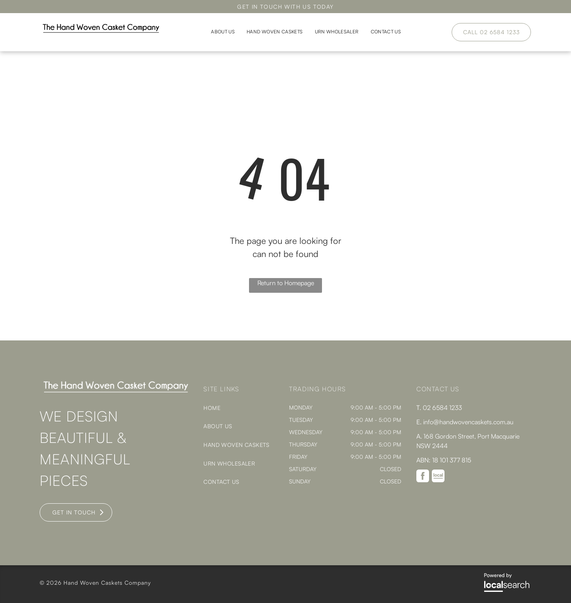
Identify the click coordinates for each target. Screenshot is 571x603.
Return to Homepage (285, 283)
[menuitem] (223, 32)
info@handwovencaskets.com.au (468, 422)
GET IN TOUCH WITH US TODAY (285, 6)
